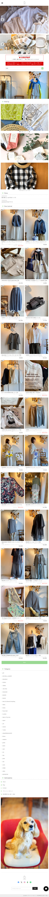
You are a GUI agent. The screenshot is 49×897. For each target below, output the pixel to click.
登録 (35, 888)
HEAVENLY (5, 679)
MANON (4, 695)
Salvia (3, 704)
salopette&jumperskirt (7, 733)
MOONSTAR (5, 774)
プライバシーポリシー (8, 791)
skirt (3, 761)
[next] (46, 19)
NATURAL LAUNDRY (7, 676)
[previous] (2, 19)
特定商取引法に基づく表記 (9, 794)
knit (3, 752)
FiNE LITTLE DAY (6, 717)
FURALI (4, 682)
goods (3, 742)
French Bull (4, 711)
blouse (3, 736)
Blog (4, 785)
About (4, 781)
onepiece (4, 739)
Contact (4, 788)
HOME (3, 768)
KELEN (4, 698)
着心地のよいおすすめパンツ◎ (9, 197)
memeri (4, 726)
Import (3, 720)
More (24, 662)
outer (3, 749)
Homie (3, 707)
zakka (3, 771)
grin (3, 673)
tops (3, 755)
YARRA (4, 685)
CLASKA (4, 714)
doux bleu (4, 688)
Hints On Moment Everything (8, 701)
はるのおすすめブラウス (7, 201)
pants (3, 758)
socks (3, 764)
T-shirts (4, 730)
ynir (3, 723)
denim (3, 745)
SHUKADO (4, 692)
